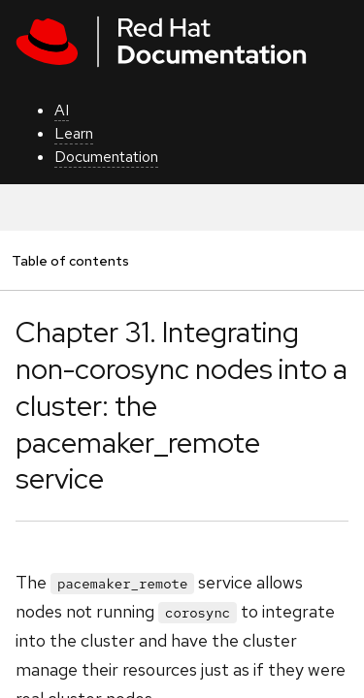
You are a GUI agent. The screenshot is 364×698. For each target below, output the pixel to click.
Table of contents (70, 260)
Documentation (106, 156)
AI (61, 110)
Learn (73, 133)
